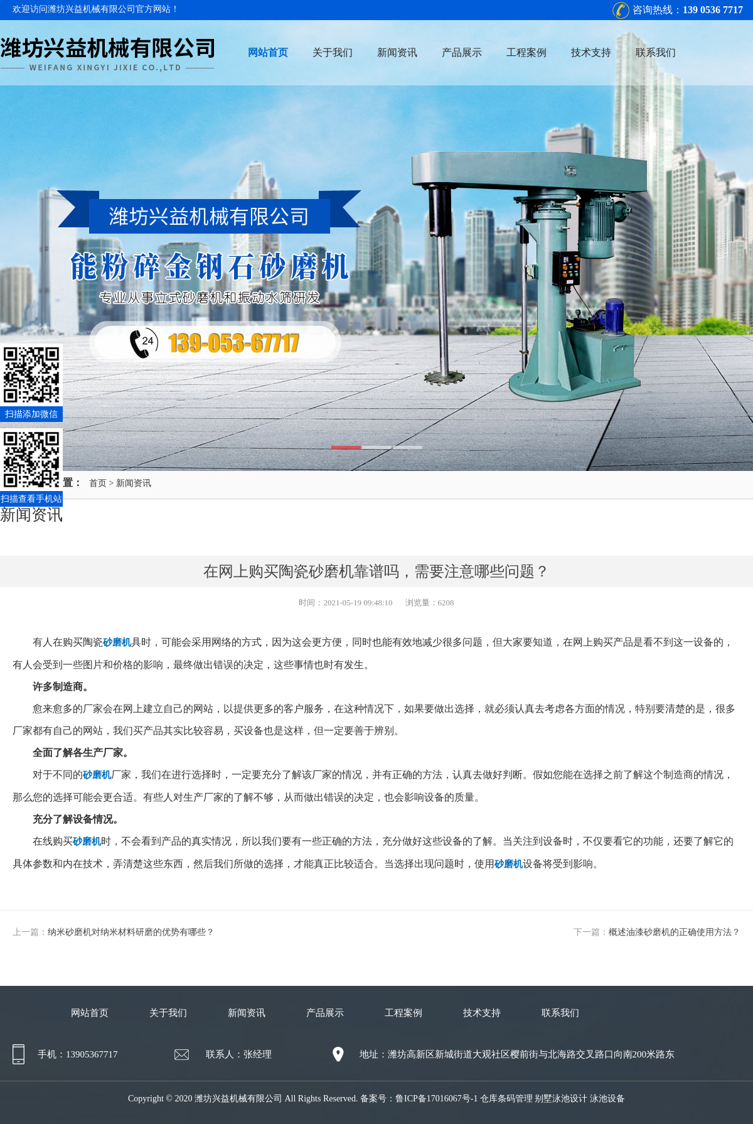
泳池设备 (607, 1098)
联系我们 (656, 52)
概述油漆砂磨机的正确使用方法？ (674, 932)
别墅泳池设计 (561, 1098)
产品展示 (462, 52)
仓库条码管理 (506, 1098)
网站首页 (268, 52)
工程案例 (526, 52)
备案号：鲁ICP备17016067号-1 (419, 1098)
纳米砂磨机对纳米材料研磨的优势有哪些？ (131, 932)
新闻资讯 (397, 52)
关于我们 (332, 52)
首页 (98, 483)
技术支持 (591, 52)
